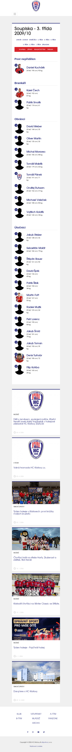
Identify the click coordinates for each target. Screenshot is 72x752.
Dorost (25, 40)
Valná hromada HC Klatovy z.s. (30, 467)
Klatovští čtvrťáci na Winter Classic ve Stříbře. (37, 603)
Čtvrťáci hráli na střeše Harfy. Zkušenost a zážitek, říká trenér (35, 558)
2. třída (32, 45)
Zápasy (29, 49)
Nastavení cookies (36, 746)
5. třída (46, 40)
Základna (45, 45)
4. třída (53, 40)
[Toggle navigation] (15, 14)
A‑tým (53, 713)
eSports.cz (45, 742)
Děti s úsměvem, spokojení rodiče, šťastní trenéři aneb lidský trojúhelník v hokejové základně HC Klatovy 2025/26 (35, 421)
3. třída (25, 45)
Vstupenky (36, 713)
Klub (19, 713)
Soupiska (22, 49)
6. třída (40, 40)
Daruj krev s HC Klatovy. (26, 691)
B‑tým (19, 718)
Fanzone (53, 718)
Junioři (18, 40)
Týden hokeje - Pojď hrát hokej (29, 647)
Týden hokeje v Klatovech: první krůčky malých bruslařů (34, 512)
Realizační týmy (39, 49)
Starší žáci (33, 40)
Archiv (36, 722)
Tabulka (50, 49)
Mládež (36, 718)
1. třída (38, 45)
